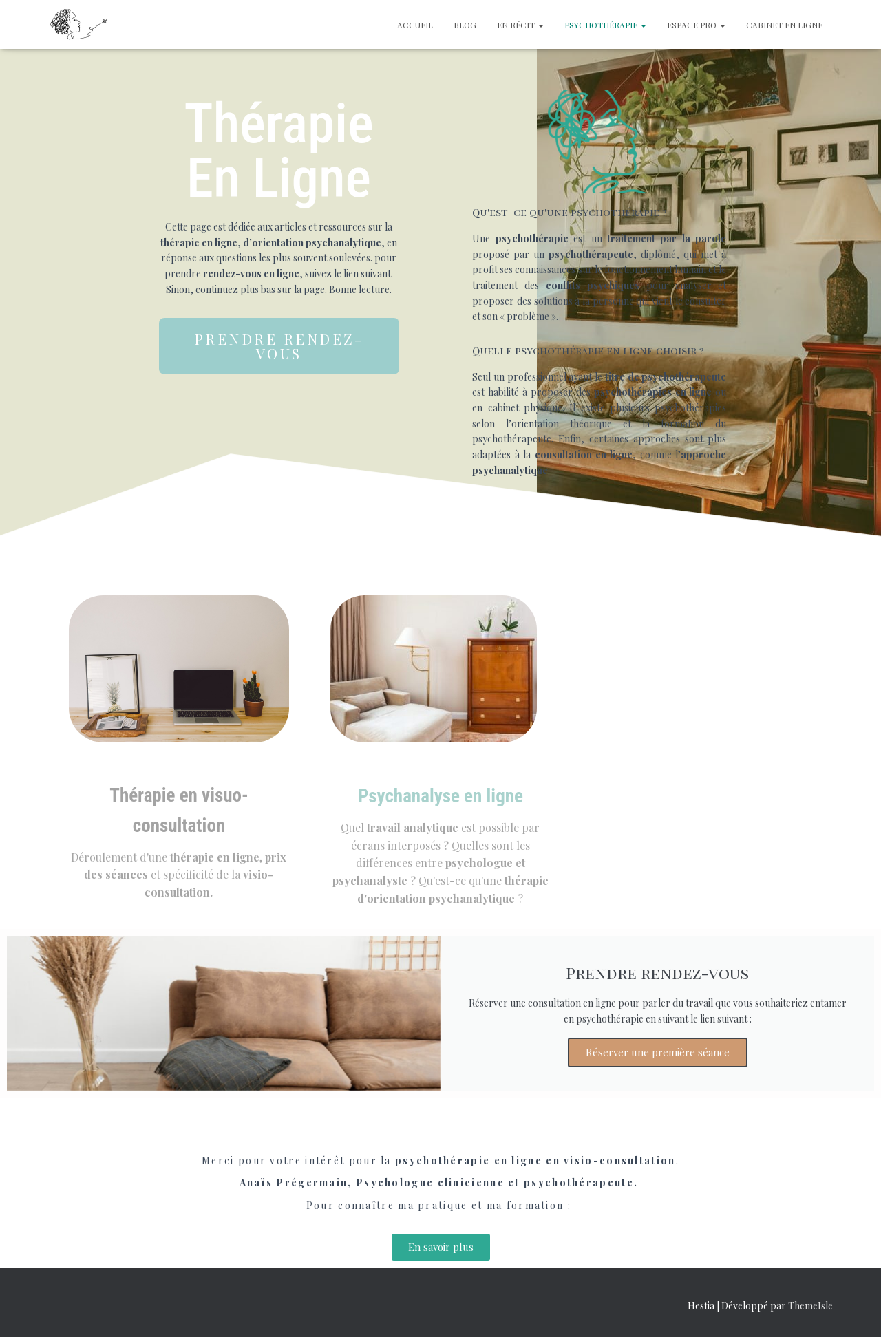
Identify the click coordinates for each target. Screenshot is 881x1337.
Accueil (415, 24)
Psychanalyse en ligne (440, 796)
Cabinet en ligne (784, 24)
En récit (520, 24)
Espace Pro (696, 24)
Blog (465, 24)
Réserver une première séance (658, 1052)
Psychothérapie (605, 24)
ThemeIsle (810, 1305)
